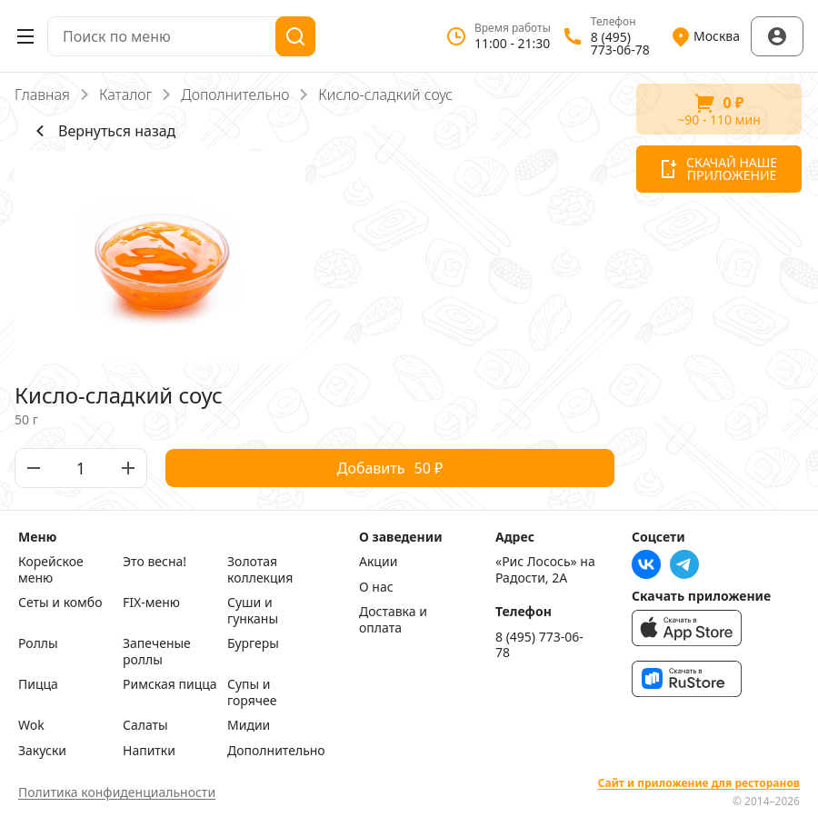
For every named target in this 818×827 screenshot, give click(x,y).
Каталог (125, 94)
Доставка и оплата (393, 619)
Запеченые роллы (157, 651)
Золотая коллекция (260, 569)
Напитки (149, 750)
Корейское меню (51, 569)
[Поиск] (295, 36)
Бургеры (253, 643)
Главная (42, 94)
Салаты (145, 725)
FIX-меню (151, 602)
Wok (31, 725)
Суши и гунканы (252, 610)
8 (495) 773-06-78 (539, 645)
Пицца (38, 684)
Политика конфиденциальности (116, 792)
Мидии (248, 725)
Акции (378, 561)
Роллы (38, 643)
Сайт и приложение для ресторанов (699, 783)
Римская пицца (170, 684)
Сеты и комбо (60, 602)
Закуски (42, 750)
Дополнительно (235, 94)
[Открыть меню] (25, 36)
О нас (376, 587)
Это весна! (154, 561)
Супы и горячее (251, 692)
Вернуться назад (102, 131)
